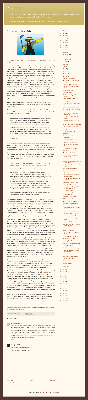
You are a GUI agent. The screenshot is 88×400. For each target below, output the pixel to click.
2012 (63, 281)
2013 (63, 278)
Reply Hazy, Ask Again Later (70, 142)
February (65, 76)
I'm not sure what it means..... (70, 84)
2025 (63, 33)
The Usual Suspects (67, 261)
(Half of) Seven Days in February (71, 248)
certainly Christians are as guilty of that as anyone (31, 223)
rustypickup (14, 323)
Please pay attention (68, 129)
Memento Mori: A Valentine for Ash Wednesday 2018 (71, 193)
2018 (63, 50)
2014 (63, 276)
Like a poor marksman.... (69, 78)
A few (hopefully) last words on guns (72, 124)
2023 (63, 38)
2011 (63, 283)
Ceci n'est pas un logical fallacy (70, 213)
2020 (63, 45)
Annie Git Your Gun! (68, 90)
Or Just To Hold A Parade (69, 131)
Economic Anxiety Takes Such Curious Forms (70, 204)
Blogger (57, 392)
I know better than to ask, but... (70, 215)
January (65, 266)
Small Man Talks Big (68, 92)
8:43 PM (19, 323)
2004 (63, 300)
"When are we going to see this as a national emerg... (71, 175)
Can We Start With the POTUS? (70, 182)
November (66, 54)
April (64, 71)
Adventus (14, 7)
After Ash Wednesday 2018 (69, 184)
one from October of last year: (15, 111)
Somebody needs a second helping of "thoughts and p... (72, 161)
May (64, 69)
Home (31, 380)
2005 (63, 298)
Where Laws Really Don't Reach (71, 98)
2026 (63, 30)
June (64, 66)
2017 (63, 269)
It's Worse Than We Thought (69, 148)
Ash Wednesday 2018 (68, 199)
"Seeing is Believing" (68, 245)
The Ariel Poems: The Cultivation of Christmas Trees (71, 225)
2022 (63, 40)
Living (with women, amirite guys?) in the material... (71, 208)
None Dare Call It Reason (69, 238)
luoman (46, 392)
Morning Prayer (67, 158)
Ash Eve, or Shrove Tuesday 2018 (71, 211)
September (66, 59)
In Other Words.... (67, 263)
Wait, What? (66, 150)
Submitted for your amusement (70, 256)
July (64, 64)
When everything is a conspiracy (71, 236)
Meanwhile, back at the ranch (70, 201)
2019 (63, 47)
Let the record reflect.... (68, 221)
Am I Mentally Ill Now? (69, 152)
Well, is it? (65, 228)
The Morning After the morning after (72, 243)
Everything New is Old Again (70, 196)
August (65, 61)
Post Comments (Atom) (19, 383)
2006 (63, 295)
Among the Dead (67, 133)
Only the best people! (68, 190)
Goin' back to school (68, 139)
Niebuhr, (14, 265)
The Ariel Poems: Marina (69, 258)
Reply (12, 339)
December (65, 52)
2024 (63, 35)
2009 (63, 288)
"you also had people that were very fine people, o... (71, 113)
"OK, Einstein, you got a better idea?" (72, 126)
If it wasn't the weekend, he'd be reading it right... (70, 155)
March (65, 73)
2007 (63, 293)
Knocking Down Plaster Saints (70, 241)
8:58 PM (18, 345)
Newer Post (10, 380)
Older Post (52, 380)
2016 (63, 271)
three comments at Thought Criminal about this (23, 60)
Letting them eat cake (68, 254)
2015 (63, 274)
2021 (63, 42)
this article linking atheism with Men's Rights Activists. (34, 67)
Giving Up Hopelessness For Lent (71, 107)
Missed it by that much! (68, 230)
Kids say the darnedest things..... (70, 168)
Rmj (12, 345)
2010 (63, 286)
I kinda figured (66, 101)
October (65, 57)
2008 (63, 291)
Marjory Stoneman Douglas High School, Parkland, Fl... (71, 187)
